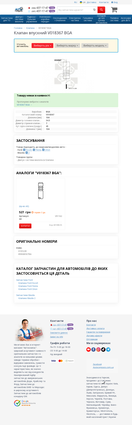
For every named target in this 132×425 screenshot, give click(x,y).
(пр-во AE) (24, 206)
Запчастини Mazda (25, 295)
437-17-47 (38, 7)
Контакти (104, 2)
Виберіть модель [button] (94, 45)
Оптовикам (92, 339)
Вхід (114, 2)
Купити (25, 225)
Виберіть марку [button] (67, 45)
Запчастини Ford (24, 280)
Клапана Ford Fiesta (28, 286)
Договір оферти (94, 335)
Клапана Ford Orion (27, 289)
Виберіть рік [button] (42, 45)
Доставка (91, 2)
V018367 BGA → (24, 104)
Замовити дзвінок (59, 332)
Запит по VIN (56, 336)
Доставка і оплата (95, 328)
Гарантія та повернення (98, 332)
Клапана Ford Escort (28, 283)
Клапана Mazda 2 (26, 298)
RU (75, 2)
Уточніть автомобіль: (23, 45)
